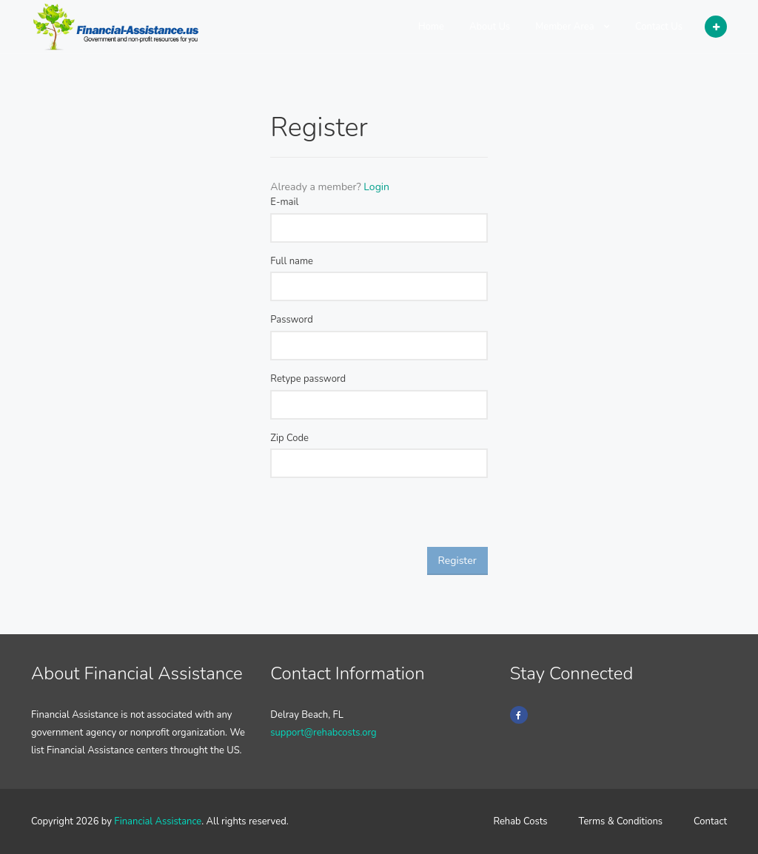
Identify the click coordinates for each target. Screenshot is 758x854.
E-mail (284, 202)
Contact (710, 821)
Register (457, 561)
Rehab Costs (520, 821)
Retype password (308, 379)
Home (431, 26)
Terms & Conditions (621, 821)
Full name (291, 261)
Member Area (572, 26)
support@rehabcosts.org (323, 732)
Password (291, 319)
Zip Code (289, 438)
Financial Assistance (157, 821)
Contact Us (658, 26)
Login (376, 187)
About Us (489, 26)
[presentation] (382, 518)
